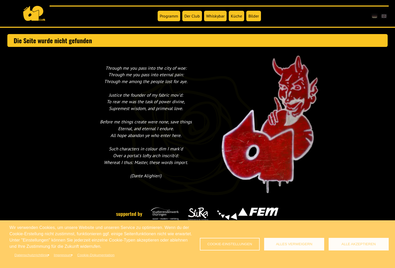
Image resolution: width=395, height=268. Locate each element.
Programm (169, 16)
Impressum (63, 255)
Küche (236, 16)
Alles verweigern (294, 244)
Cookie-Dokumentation (95, 255)
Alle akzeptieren (358, 244)
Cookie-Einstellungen (229, 244)
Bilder (253, 16)
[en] (384, 16)
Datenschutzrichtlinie (31, 255)
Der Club (192, 16)
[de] (374, 16)
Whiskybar (215, 16)
